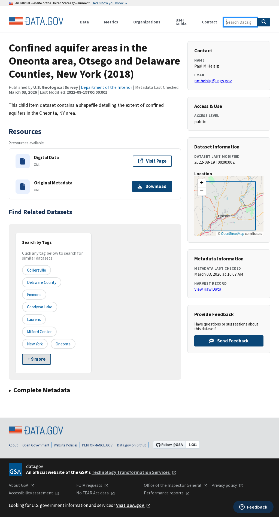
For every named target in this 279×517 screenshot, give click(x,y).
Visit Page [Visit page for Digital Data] (152, 161)
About (13, 445)
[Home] (36, 21)
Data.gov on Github (131, 445)
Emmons (34, 294)
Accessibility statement (34, 492)
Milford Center (39, 331)
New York (35, 343)
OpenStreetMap (232, 234)
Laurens (34, 319)
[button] (202, 183)
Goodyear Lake (39, 306)
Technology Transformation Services (134, 472)
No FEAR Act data (95, 492)
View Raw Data (207, 289)
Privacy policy (227, 485)
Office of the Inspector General (176, 485)
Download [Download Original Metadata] (152, 186)
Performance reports (167, 492)
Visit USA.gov (133, 505)
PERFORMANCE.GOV (97, 445)
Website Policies (65, 445)
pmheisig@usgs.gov (213, 80)
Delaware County (41, 282)
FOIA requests (92, 485)
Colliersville (36, 270)
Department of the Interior (106, 87)
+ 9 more (37, 359)
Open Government (35, 445)
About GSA (22, 485)
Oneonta (63, 343)
